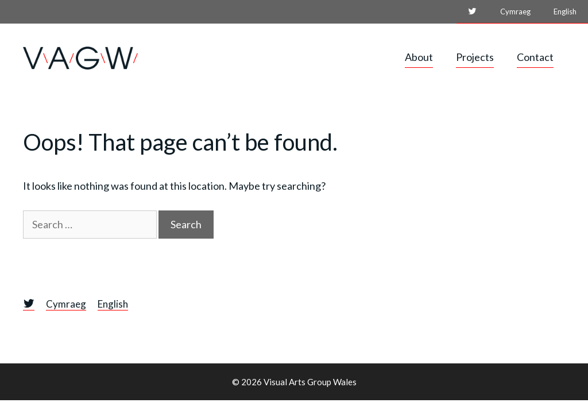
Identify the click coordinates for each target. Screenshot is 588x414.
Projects (475, 57)
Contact (535, 57)
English (565, 11)
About (419, 57)
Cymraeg (515, 11)
